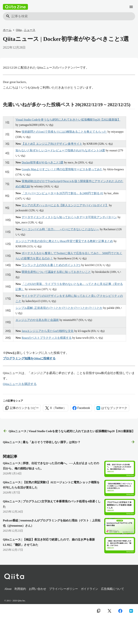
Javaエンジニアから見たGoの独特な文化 (48, 330)
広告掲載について (112, 588)
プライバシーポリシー (63, 588)
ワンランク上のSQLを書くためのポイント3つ (51, 265)
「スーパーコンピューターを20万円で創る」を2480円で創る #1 (62, 193)
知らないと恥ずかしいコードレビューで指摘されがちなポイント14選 (60, 150)
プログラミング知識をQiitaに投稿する (29, 358)
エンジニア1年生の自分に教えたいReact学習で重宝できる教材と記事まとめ (64, 241)
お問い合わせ (37, 588)
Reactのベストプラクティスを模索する (46, 337)
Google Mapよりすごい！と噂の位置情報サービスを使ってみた (62, 169)
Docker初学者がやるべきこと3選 (42, 162)
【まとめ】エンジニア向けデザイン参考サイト (52, 143)
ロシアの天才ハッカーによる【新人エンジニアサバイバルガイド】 (65, 205)
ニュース (29, 29)
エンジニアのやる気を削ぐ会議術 (37, 319)
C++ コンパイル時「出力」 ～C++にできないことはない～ (60, 229)
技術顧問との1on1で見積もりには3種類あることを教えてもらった (64, 131)
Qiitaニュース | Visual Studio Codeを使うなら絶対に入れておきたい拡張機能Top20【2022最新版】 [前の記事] (69, 431)
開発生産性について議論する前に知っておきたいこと (56, 271)
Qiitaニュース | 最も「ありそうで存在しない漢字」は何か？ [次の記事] (69, 442)
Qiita (19, 29)
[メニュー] (131, 7)
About (8, 588)
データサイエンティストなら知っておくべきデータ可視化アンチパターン (69, 217)
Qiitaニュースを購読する (20, 384)
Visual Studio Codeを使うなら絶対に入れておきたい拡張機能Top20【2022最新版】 (68, 119)
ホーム (7, 29)
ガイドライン (89, 588)
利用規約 (20, 588)
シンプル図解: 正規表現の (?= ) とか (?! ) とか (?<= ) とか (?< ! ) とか (59, 307)
